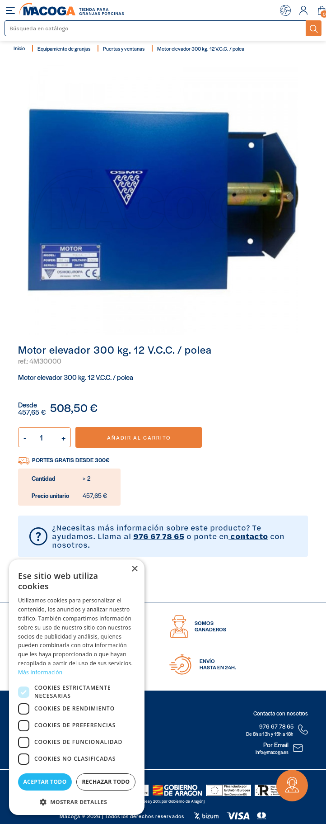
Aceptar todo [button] (44, 782)
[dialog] (76, 687)
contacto (248, 535)
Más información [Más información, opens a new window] (40, 672)
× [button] (134, 569)
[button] (76, 801)
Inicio (19, 48)
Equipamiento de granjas (63, 48)
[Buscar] (156, 28)
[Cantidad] (44, 437)
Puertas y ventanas (123, 48)
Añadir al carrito (139, 437)
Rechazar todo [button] (106, 782)
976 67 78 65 (158, 535)
